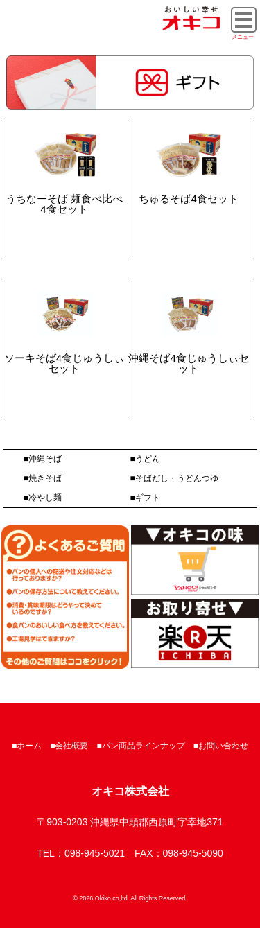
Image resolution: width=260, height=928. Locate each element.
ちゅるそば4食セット (188, 198)
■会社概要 (69, 746)
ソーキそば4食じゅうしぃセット (64, 363)
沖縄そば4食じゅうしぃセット (188, 363)
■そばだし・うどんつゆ (174, 478)
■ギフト (145, 497)
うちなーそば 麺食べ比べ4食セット (64, 204)
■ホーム (27, 746)
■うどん (145, 459)
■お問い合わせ (220, 746)
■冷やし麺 (43, 497)
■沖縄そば (43, 459)
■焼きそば (43, 478)
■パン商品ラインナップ (141, 746)
